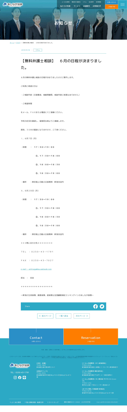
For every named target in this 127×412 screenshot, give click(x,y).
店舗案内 (86, 6)
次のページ (80, 316)
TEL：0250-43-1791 (19, 372)
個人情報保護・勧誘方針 (35, 402)
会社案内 (91, 2)
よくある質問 (66, 2)
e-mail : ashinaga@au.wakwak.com (36, 269)
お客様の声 (97, 6)
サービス (77, 6)
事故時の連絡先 (76, 2)
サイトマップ (53, 402)
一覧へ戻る (63, 316)
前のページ (46, 316)
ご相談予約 (111, 7)
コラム (85, 2)
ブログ (18, 42)
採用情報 (98, 2)
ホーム (12, 42)
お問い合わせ (111, 2)
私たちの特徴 (65, 6)
